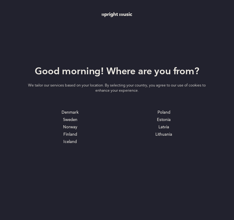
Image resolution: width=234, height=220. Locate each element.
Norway (70, 127)
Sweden (70, 119)
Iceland (70, 141)
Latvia (163, 127)
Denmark (70, 112)
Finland (70, 134)
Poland (164, 112)
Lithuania (163, 134)
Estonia (164, 119)
